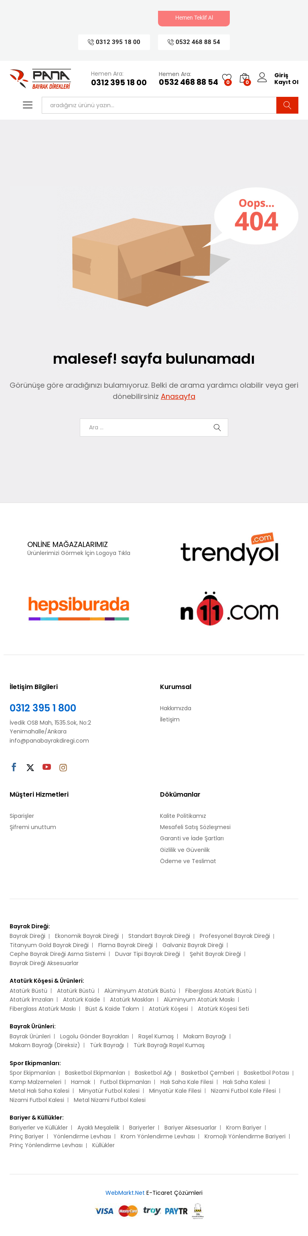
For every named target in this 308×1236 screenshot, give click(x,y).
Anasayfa (178, 396)
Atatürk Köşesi (168, 1009)
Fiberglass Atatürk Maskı (43, 1009)
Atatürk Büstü (28, 991)
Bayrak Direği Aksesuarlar (44, 963)
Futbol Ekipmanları (125, 1082)
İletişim (170, 719)
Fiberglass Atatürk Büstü (218, 991)
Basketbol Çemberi (207, 1073)
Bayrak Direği (27, 936)
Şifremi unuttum (33, 827)
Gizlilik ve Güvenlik (185, 850)
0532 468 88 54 (188, 83)
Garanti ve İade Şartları (192, 838)
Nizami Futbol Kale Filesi (243, 1091)
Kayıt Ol (286, 82)
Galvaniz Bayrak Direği (192, 945)
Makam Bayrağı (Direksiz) (45, 1045)
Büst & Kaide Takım (112, 1009)
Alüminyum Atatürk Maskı (199, 1000)
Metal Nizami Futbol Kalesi (110, 1100)
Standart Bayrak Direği (159, 936)
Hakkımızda (175, 708)
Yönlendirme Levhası (82, 1136)
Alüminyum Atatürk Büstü (140, 991)
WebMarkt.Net (125, 1193)
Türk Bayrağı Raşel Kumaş (169, 1045)
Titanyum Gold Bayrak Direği (49, 945)
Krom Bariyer (243, 1128)
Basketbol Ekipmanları (95, 1073)
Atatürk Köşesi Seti (223, 1009)
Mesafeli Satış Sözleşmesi (195, 827)
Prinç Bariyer (27, 1136)
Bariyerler (142, 1128)
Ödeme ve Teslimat (188, 861)
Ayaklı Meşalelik (98, 1128)
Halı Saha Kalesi (244, 1082)
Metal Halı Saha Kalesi (39, 1091)
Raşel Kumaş (156, 1036)
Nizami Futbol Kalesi (37, 1100)
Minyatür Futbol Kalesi (109, 1091)
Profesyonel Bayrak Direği (235, 936)
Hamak (81, 1082)
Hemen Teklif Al (194, 17)
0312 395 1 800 (43, 708)
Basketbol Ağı (153, 1073)
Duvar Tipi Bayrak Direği (147, 954)
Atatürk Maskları (132, 1000)
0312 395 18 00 (119, 83)
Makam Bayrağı (204, 1036)
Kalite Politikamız (183, 816)
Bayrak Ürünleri (30, 1036)
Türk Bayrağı (107, 1045)
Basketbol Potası (266, 1073)
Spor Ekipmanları (32, 1073)
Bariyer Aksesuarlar (190, 1128)
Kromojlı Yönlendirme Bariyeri (245, 1136)
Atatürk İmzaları (31, 1000)
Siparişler (22, 816)
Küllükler (103, 1145)
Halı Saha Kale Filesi (186, 1082)
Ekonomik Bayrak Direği (87, 936)
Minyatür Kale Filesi (175, 1091)
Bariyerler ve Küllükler (39, 1128)
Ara (287, 105)
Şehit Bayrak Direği (215, 954)
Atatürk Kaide (81, 1000)
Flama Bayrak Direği (125, 945)
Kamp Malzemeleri (35, 1082)
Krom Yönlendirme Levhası (158, 1136)
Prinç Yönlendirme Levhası (46, 1145)
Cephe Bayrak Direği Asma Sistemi (57, 954)
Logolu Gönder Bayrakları (94, 1036)
